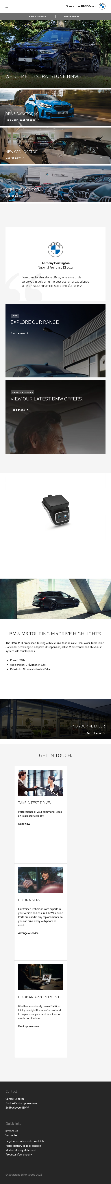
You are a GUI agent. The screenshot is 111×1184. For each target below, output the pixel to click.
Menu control (7, 6)
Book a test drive (37, 16)
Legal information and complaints (24, 1141)
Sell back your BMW (17, 1107)
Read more (18, 333)
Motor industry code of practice (23, 1145)
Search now (13, 157)
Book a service (71, 16)
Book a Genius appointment (21, 1103)
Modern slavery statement (20, 1150)
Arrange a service (28, 933)
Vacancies (11, 1135)
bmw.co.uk (11, 1131)
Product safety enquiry (18, 1154)
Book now (24, 824)
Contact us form (14, 1099)
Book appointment (29, 1026)
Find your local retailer (20, 119)
